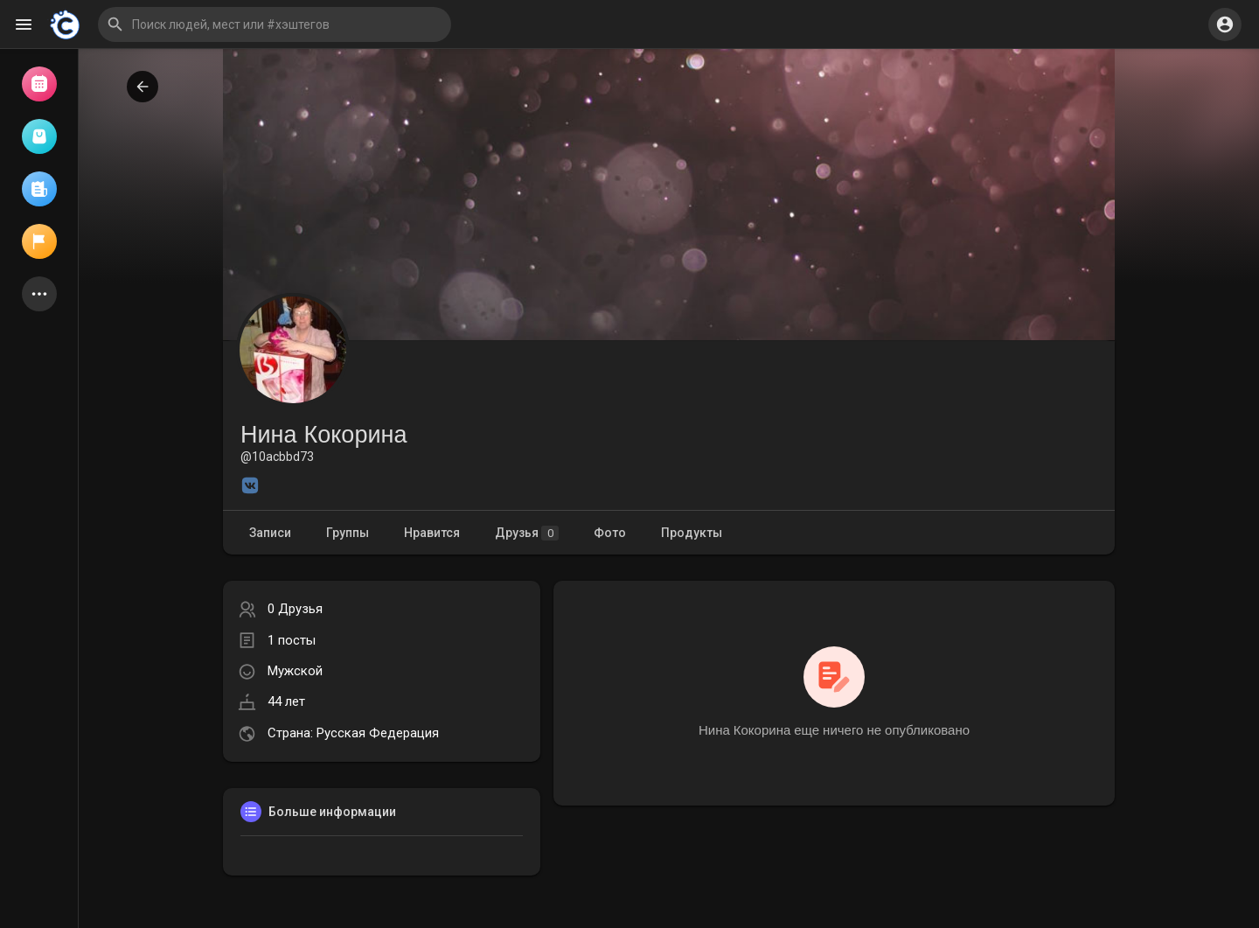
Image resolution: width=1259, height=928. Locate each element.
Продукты (691, 533)
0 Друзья (295, 609)
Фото (610, 533)
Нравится (432, 533)
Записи (270, 533)
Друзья (527, 533)
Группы (347, 533)
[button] (274, 24)
